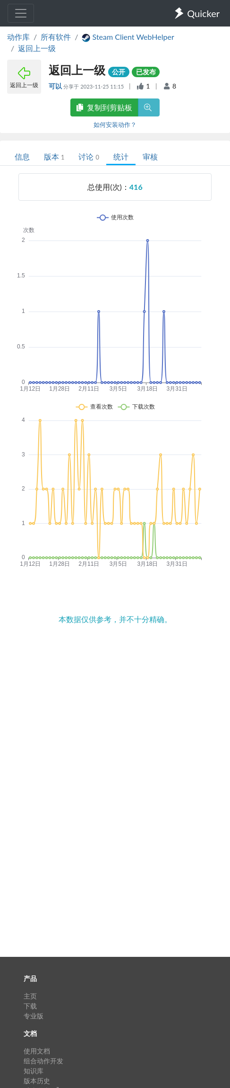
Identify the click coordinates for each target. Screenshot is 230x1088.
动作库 (18, 36)
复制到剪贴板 (104, 107)
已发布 (146, 72)
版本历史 (37, 1081)
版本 (54, 156)
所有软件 (56, 36)
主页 (30, 996)
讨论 (88, 156)
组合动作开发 (43, 1061)
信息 (22, 156)
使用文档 (37, 1051)
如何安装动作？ (115, 124)
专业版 (33, 1016)
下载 (30, 1006)
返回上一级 (37, 48)
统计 (120, 156)
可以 (56, 86)
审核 (150, 156)
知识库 (33, 1071)
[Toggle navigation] (21, 13)
